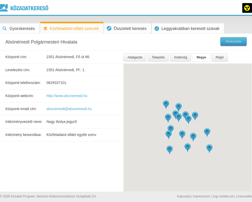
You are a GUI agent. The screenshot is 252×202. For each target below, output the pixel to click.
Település (158, 57)
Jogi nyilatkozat (222, 196)
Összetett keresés (127, 28)
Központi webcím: (19, 96)
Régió (220, 57)
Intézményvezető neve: (23, 122)
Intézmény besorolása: (23, 135)
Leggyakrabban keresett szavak (186, 28)
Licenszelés (244, 196)
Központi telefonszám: (23, 83)
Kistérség (180, 57)
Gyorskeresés (19, 28)
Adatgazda (135, 57)
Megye (201, 57)
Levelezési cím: (17, 70)
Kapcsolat (184, 196)
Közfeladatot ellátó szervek (71, 28)
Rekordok (233, 41)
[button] (195, 116)
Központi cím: (16, 57)
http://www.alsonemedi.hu (67, 96)
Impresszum (201, 196)
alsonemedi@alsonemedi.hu (69, 109)
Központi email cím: (21, 109)
